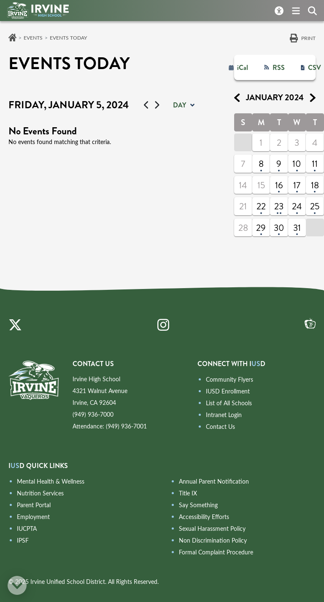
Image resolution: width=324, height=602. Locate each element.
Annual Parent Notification (214, 481)
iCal (242, 67)
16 (279, 185)
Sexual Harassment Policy (212, 528)
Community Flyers (229, 379)
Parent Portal (34, 505)
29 (261, 228)
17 (296, 185)
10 (296, 164)
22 (261, 206)
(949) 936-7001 (126, 426)
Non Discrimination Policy (213, 540)
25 (314, 206)
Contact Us (220, 427)
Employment (33, 517)
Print (308, 38)
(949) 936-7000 (93, 414)
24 (297, 206)
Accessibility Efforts (204, 517)
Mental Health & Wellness (50, 481)
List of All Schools (229, 403)
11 (315, 164)
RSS (279, 67)
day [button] (179, 105)
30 (279, 228)
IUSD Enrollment (228, 391)
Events (33, 37)
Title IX (188, 493)
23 (279, 206)
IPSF (23, 540)
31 (297, 228)
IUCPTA (27, 528)
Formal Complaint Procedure (216, 552)
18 (315, 185)
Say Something (198, 505)
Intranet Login (224, 415)
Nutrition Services (40, 493)
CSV (314, 67)
